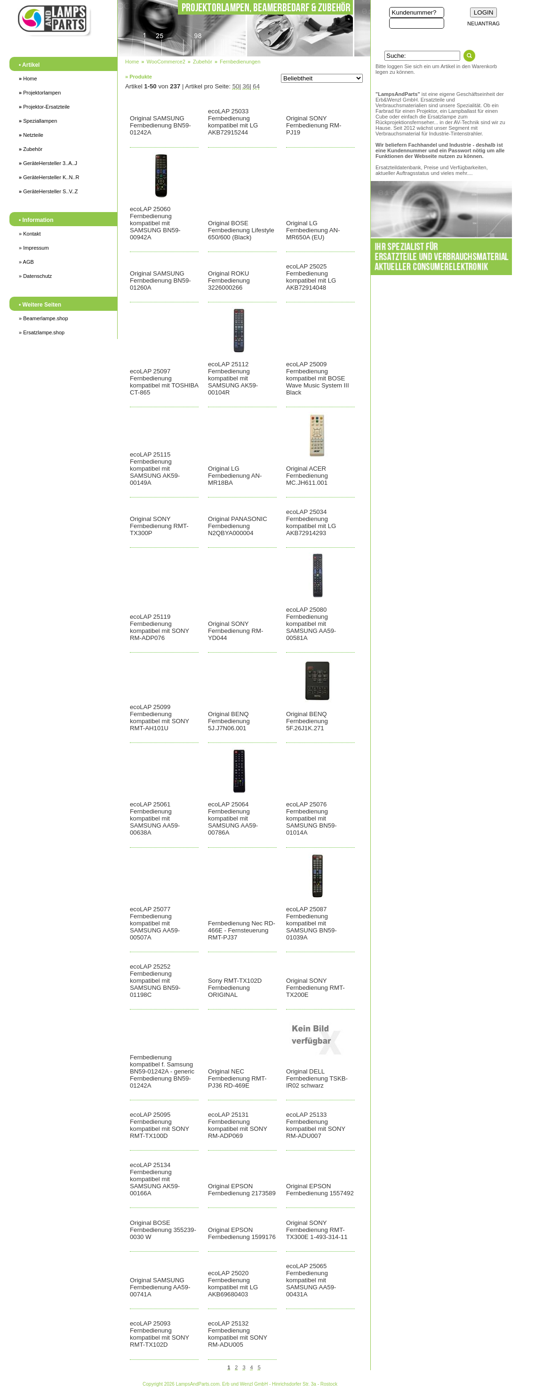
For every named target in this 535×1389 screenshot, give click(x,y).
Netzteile (31, 135)
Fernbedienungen (240, 61)
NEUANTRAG (483, 23)
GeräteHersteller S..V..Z (48, 191)
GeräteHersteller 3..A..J (48, 163)
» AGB (26, 262)
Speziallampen (38, 121)
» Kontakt (29, 234)
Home (28, 78)
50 (236, 86)
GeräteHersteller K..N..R (49, 177)
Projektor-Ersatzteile (44, 107)
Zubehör (30, 149)
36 (246, 86)
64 (256, 86)
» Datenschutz (35, 276)
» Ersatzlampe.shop (41, 332)
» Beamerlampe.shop (43, 318)
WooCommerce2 (165, 61)
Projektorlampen (40, 92)
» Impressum (34, 248)
